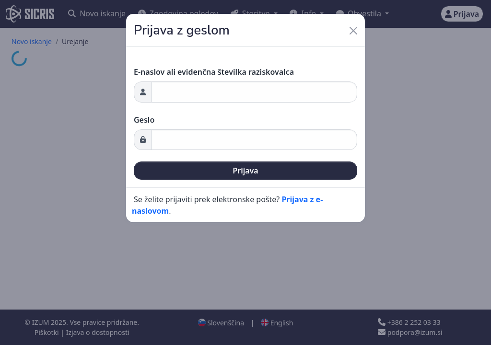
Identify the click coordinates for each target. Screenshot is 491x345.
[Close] (353, 30)
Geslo (144, 120)
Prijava (245, 170)
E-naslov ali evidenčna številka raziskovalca (214, 72)
